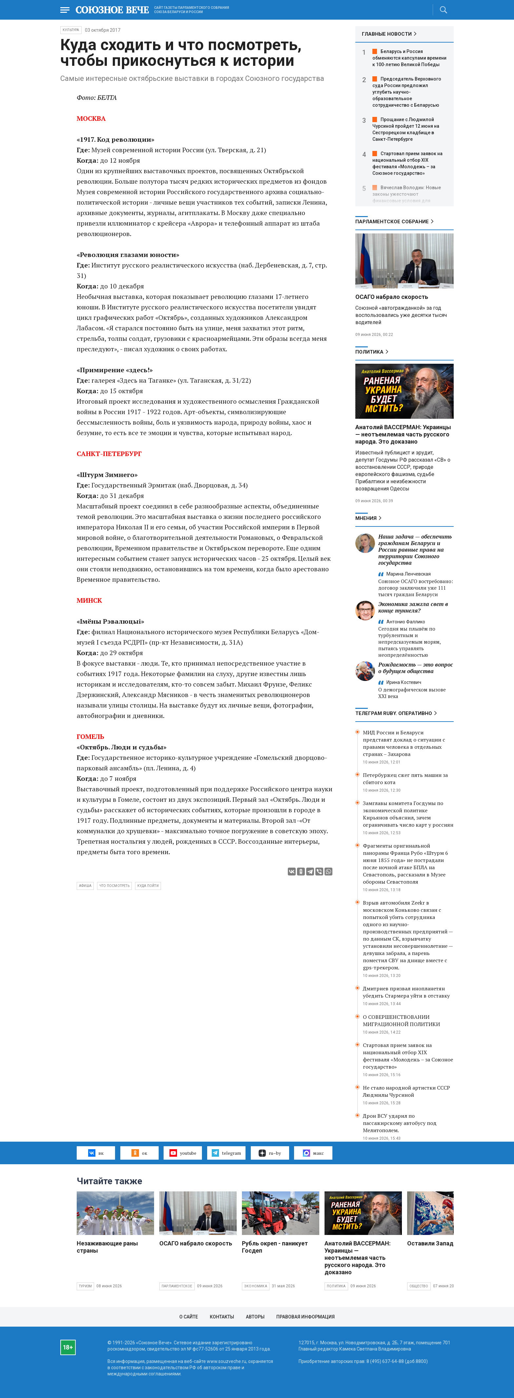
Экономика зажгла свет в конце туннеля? (413, 607)
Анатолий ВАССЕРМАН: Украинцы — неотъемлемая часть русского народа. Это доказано (403, 434)
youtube (182, 1152)
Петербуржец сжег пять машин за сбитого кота (405, 778)
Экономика (255, 1286)
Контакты (222, 1316)
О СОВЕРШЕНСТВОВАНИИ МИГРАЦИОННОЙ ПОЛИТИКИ (401, 1020)
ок (139, 1152)
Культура (71, 30)
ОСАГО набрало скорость (391, 296)
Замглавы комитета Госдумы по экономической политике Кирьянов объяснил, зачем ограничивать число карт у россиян (408, 814)
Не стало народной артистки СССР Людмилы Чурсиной (406, 1091)
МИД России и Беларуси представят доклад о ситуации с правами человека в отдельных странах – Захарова (404, 743)
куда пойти (148, 886)
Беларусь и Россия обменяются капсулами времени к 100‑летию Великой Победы (409, 58)
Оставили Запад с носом (442, 1243)
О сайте (188, 1316)
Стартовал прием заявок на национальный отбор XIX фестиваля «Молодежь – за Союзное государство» (408, 1055)
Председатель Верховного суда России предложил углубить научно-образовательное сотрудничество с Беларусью (406, 92)
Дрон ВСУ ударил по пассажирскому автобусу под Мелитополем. (400, 1123)
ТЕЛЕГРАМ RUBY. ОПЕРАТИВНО (393, 713)
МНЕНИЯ (366, 518)
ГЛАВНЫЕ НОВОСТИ (387, 34)
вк (96, 1152)
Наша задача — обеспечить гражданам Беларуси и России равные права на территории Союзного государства (415, 549)
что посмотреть (114, 886)
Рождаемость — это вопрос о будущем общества (415, 668)
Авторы (255, 1316)
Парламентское (177, 1286)
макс (313, 1153)
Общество (418, 1286)
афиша (85, 886)
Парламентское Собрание (392, 222)
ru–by (270, 1153)
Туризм (85, 1286)
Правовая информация (305, 1316)
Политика (369, 352)
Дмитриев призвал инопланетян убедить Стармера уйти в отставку (406, 992)
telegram (226, 1152)
